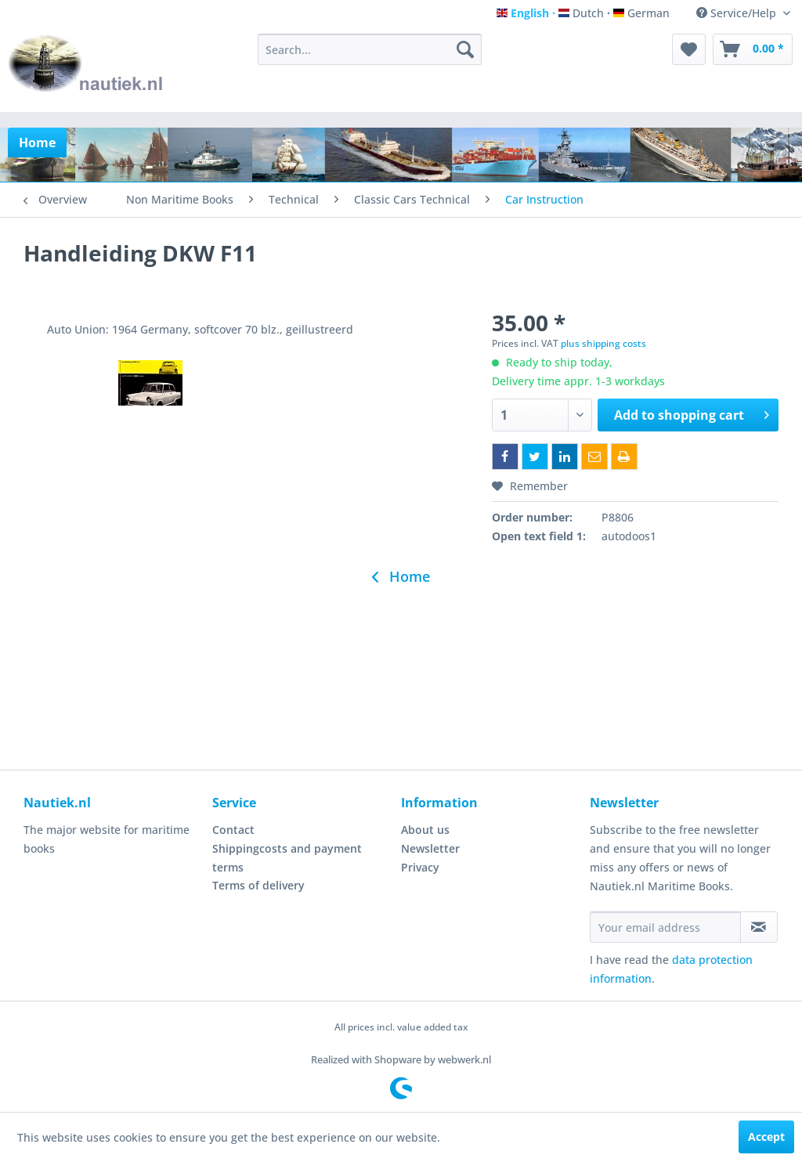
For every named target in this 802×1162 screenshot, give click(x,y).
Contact (233, 829)
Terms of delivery (258, 885)
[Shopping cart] (753, 49)
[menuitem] (370, 49)
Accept (766, 1136)
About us (425, 829)
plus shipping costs (603, 343)
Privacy (420, 867)
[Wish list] (689, 49)
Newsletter (430, 848)
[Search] (465, 49)
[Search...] (370, 49)
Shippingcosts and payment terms (287, 858)
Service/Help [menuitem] (737, 12)
